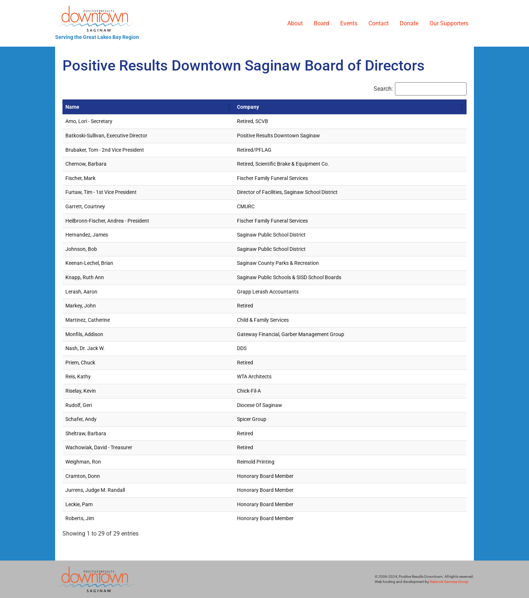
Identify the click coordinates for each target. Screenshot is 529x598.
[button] (229, 106)
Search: (383, 89)
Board (321, 23)
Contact (378, 23)
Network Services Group (449, 582)
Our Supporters (448, 23)
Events (348, 23)
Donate (409, 23)
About (295, 23)
